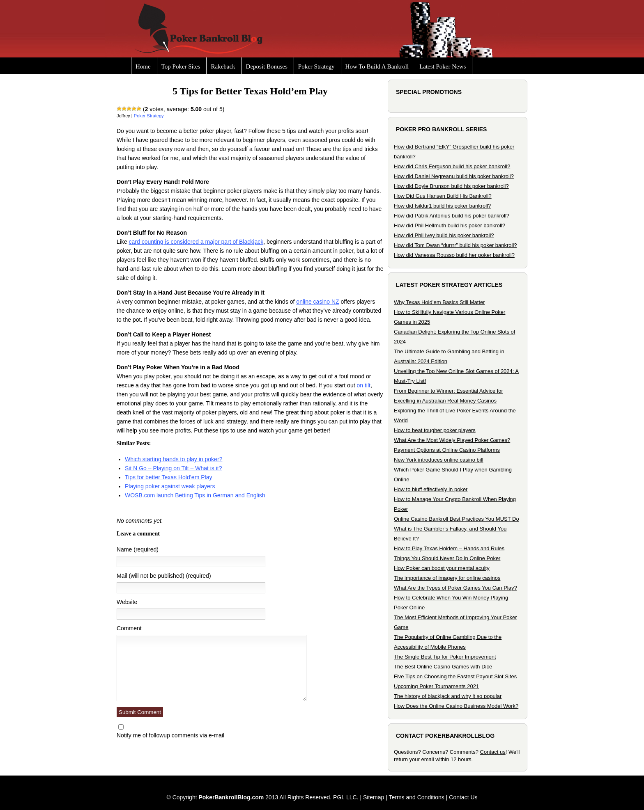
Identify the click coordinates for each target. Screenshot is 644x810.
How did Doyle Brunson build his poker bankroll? (451, 186)
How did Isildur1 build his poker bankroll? (442, 206)
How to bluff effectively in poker (430, 489)
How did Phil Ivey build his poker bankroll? (444, 235)
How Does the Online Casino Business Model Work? (456, 706)
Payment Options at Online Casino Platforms (447, 450)
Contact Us (463, 797)
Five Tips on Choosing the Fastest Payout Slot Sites (455, 676)
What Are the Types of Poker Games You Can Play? (455, 588)
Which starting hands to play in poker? (173, 459)
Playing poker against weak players (170, 486)
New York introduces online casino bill (438, 460)
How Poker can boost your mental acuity (442, 568)
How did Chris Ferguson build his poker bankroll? (452, 166)
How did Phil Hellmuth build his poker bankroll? (449, 225)
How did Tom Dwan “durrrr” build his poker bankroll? (455, 245)
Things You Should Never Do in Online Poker (447, 558)
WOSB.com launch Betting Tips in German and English (195, 495)
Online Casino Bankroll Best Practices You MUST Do (456, 519)
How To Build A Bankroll (377, 66)
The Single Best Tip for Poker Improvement (445, 657)
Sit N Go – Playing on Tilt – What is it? (173, 468)
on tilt (363, 385)
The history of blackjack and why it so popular (447, 696)
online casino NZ (317, 301)
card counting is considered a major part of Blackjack (196, 241)
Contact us (493, 752)
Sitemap (373, 797)
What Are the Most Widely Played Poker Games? (452, 440)
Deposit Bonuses (267, 66)
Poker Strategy (316, 66)
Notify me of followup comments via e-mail (170, 735)
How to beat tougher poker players (435, 430)
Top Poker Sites (180, 66)
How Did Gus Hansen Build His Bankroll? (443, 196)
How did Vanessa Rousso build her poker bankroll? (454, 255)
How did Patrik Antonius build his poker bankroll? (451, 216)
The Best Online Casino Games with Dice (443, 667)
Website (127, 602)
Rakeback (223, 66)
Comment (129, 628)
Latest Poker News (442, 66)
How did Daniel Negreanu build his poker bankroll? (454, 176)
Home (143, 66)
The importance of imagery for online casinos (447, 578)
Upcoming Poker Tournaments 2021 (436, 686)
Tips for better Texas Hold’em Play (168, 477)
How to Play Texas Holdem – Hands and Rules (449, 548)
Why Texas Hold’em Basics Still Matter (439, 302)
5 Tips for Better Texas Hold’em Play (250, 91)
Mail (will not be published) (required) (164, 575)
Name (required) (138, 549)
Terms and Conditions (416, 797)
